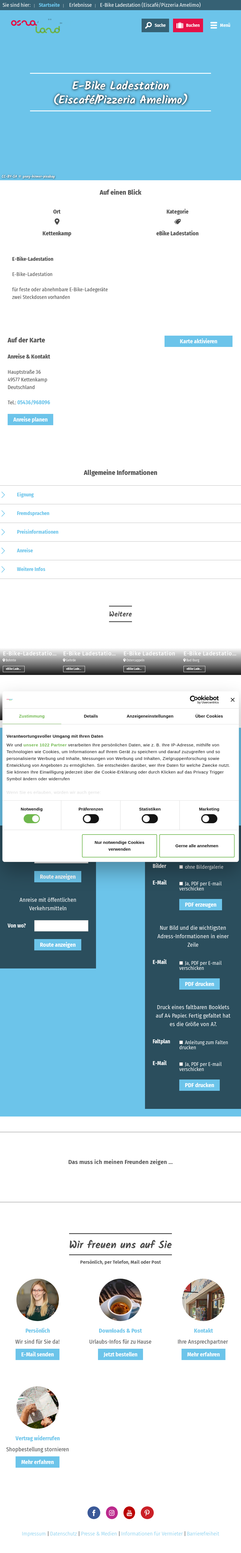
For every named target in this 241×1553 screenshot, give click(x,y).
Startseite (50, 5)
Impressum (34, 1533)
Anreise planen (30, 419)
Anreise (25, 551)
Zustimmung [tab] (32, 715)
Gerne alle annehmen (196, 845)
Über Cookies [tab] (209, 715)
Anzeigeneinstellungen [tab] (150, 715)
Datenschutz (63, 1533)
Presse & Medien (99, 1533)
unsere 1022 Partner (45, 744)
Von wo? (17, 925)
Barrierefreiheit (203, 1533)
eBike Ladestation (15, 669)
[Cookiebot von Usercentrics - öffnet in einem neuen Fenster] (194, 699)
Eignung (25, 495)
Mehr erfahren (203, 1354)
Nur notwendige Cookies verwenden (119, 846)
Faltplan (161, 1041)
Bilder (159, 866)
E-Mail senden (37, 1354)
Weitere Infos (31, 569)
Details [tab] (91, 715)
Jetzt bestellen (120, 1354)
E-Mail (160, 882)
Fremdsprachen (33, 513)
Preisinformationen (37, 532)
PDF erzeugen (200, 904)
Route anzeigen (58, 876)
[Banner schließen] (232, 699)
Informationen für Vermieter (152, 1533)
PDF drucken (199, 984)
